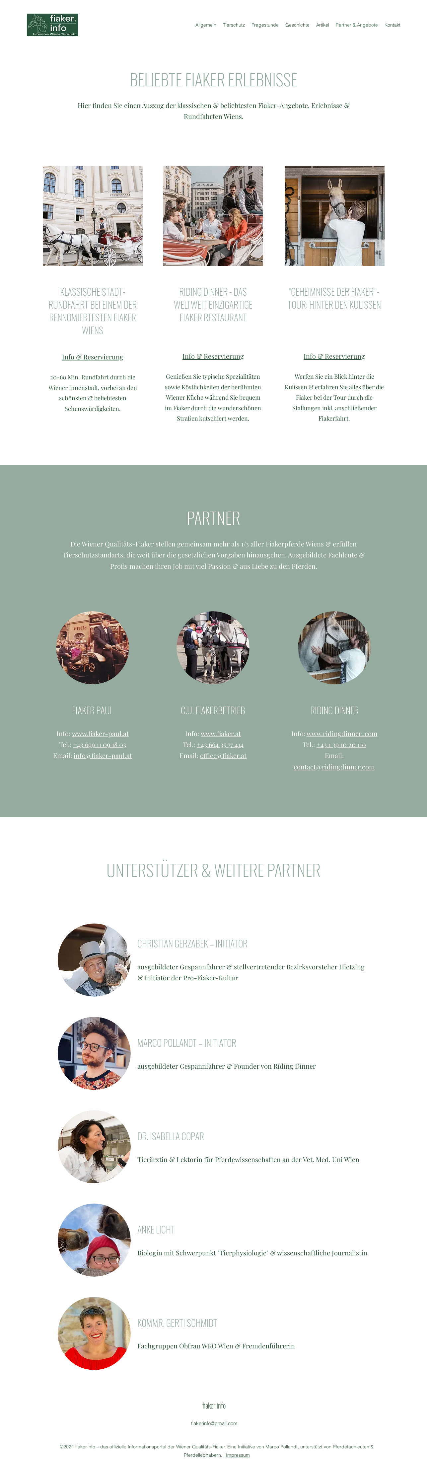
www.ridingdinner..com (342, 733)
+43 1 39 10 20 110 (341, 744)
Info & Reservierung (92, 356)
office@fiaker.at (223, 755)
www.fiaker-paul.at (100, 733)
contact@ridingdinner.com (334, 766)
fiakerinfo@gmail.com (214, 1423)
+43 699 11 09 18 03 (99, 744)
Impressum (238, 1455)
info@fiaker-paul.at (103, 755)
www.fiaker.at (221, 733)
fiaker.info (214, 1405)
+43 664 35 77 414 (220, 744)
